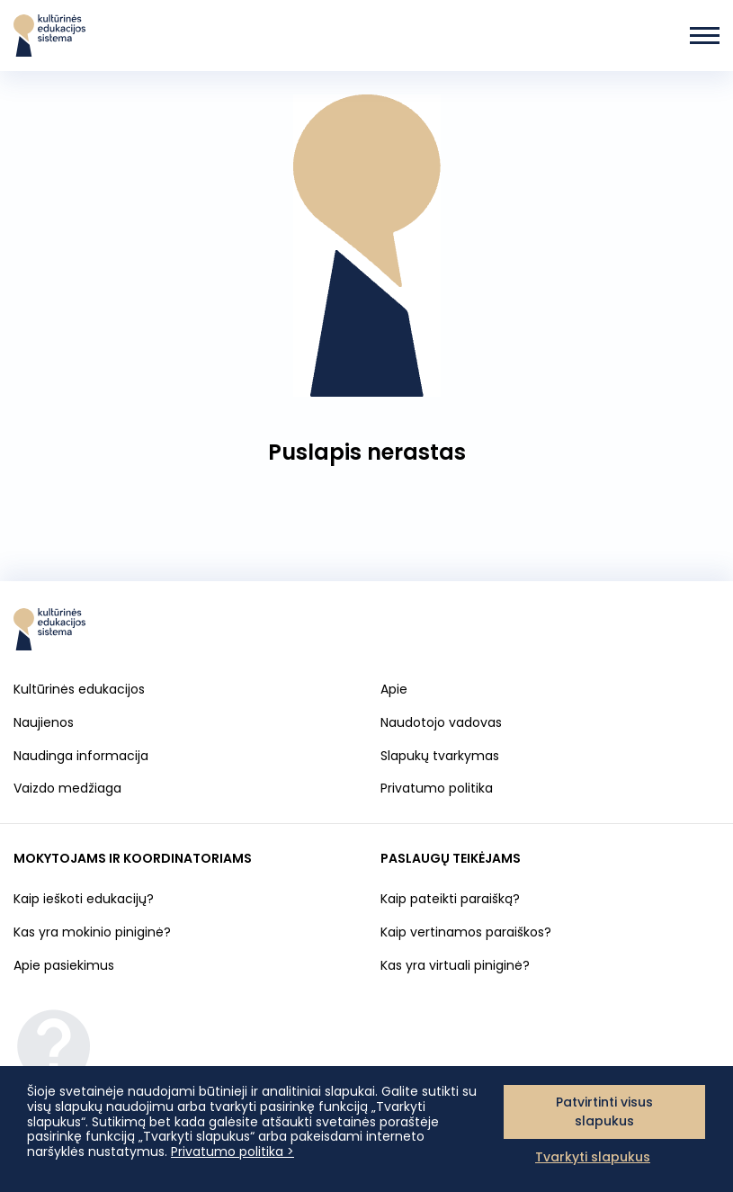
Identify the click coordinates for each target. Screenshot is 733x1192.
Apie (393, 689)
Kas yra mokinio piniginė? (92, 932)
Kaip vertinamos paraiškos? (465, 932)
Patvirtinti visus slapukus (604, 1111)
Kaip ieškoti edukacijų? (83, 899)
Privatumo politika (436, 788)
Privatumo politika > (232, 1152)
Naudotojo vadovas (441, 722)
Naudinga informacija (80, 756)
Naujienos (43, 722)
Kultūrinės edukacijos (79, 689)
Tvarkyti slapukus (592, 1157)
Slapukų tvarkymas (439, 756)
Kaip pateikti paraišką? (450, 899)
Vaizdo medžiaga (67, 788)
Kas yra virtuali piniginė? (455, 965)
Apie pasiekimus (63, 965)
